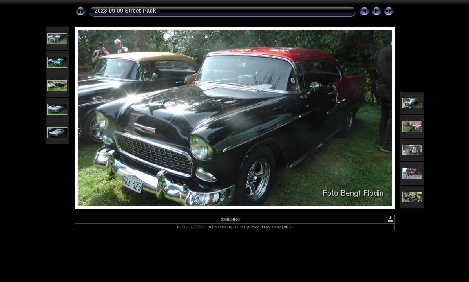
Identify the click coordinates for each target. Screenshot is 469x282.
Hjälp (288, 226)
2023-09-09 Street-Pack (125, 10)
